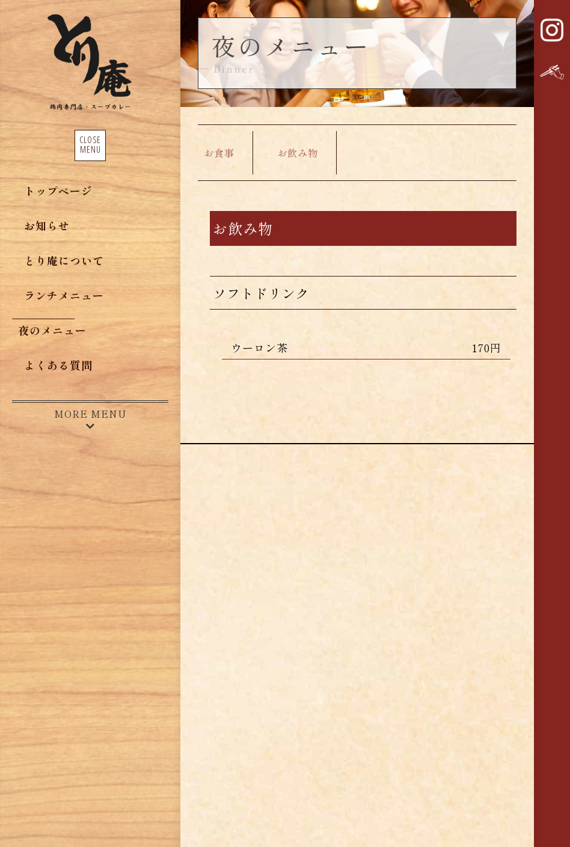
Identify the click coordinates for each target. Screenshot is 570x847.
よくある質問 (58, 365)
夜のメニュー (52, 330)
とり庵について (64, 260)
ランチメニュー (64, 295)
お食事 (219, 152)
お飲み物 (297, 152)
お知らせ (47, 225)
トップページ (58, 190)
